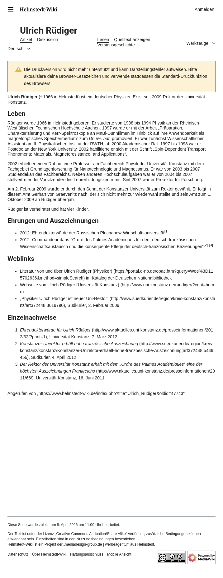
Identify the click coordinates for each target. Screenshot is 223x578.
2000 (116, 143)
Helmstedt (68, 96)
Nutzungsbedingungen (95, 539)
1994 (146, 122)
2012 (25, 232)
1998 (183, 143)
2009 (157, 96)
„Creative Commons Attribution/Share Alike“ (91, 534)
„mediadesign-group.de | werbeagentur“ (96, 544)
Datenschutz (17, 554)
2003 (177, 169)
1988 (128, 122)
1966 (48, 96)
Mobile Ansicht (119, 554)
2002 (83, 149)
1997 (107, 127)
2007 (195, 169)
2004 (169, 174)
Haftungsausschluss (86, 554)
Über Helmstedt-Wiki (49, 554)
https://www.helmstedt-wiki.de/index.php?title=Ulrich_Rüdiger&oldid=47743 (111, 393)
